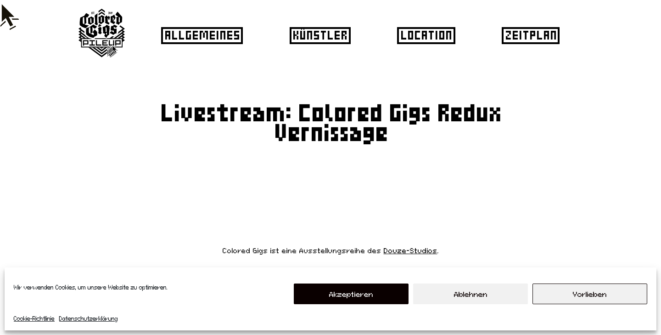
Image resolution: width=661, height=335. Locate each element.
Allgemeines (201, 35)
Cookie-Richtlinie (34, 318)
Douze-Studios (410, 251)
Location (425, 35)
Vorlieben (590, 294)
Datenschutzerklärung (88, 318)
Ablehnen (470, 294)
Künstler (319, 35)
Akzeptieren (351, 294)
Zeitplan (530, 35)
